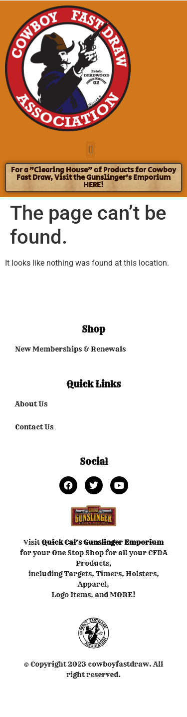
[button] (90, 149)
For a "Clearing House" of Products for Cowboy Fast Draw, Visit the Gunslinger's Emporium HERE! (93, 177)
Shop (93, 329)
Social (94, 461)
